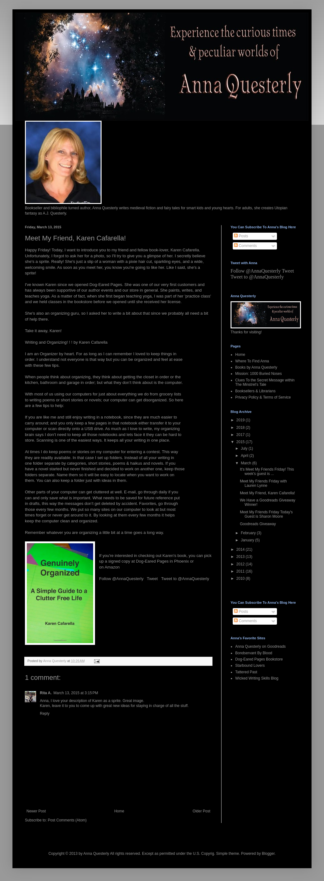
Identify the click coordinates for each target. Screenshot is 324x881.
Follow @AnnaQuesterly (121, 578)
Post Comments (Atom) (67, 820)
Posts (241, 236)
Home (119, 811)
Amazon (112, 567)
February (249, 533)
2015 (241, 442)
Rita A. (46, 693)
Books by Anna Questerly (256, 367)
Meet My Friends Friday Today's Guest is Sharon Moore (266, 514)
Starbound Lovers (250, 665)
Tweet (152, 578)
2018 (241, 427)
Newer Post (36, 811)
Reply (45, 713)
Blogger (268, 853)
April (245, 455)
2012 (241, 564)
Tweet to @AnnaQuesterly (185, 578)
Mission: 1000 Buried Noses (258, 373)
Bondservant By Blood (253, 653)
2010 (241, 578)
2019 (241, 420)
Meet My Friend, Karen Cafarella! (267, 493)
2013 (241, 556)
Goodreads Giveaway (258, 524)
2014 (241, 549)
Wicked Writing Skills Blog (256, 678)
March (246, 463)
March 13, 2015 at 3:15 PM (76, 693)
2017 (241, 435)
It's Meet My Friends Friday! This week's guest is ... (267, 471)
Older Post (201, 811)
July (245, 448)
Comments (245, 246)
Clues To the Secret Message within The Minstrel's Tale (265, 382)
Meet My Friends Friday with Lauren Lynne (263, 483)
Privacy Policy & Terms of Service (263, 397)
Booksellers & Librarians (255, 391)
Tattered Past (246, 672)
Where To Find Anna (252, 361)
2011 (241, 571)
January (248, 540)
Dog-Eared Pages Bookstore (259, 659)
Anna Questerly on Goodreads (260, 646)
